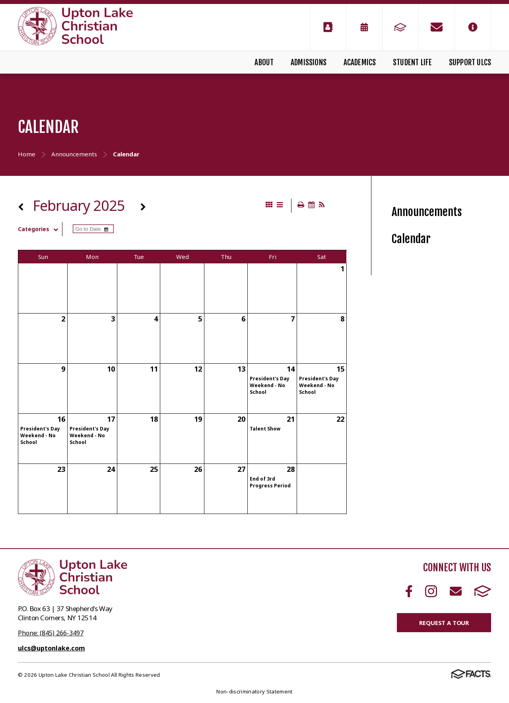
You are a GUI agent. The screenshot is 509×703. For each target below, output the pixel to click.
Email (456, 591)
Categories (40, 229)
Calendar (411, 239)
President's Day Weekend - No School (269, 385)
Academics (360, 62)
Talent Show (265, 428)
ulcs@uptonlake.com (51, 648)
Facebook (409, 591)
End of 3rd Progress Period (270, 482)
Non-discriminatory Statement (254, 691)
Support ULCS (470, 62)
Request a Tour (444, 623)
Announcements (427, 212)
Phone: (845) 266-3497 (51, 633)
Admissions (308, 62)
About (264, 62)
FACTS (482, 591)
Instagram (431, 591)
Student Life (412, 62)
